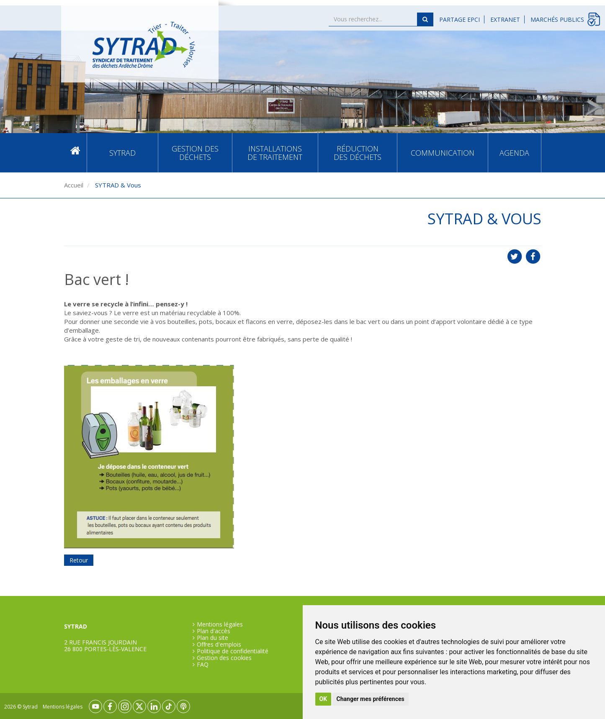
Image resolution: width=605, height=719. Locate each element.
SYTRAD (122, 153)
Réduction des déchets (357, 153)
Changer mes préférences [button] (370, 699)
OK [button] (323, 699)
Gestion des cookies (224, 658)
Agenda (514, 153)
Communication (442, 153)
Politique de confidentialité (232, 651)
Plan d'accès (213, 631)
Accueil (75, 152)
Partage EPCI (459, 19)
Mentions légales (220, 624)
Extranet (505, 19)
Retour (79, 560)
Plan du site (212, 637)
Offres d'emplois (219, 644)
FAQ (203, 664)
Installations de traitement (274, 153)
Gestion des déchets (195, 153)
